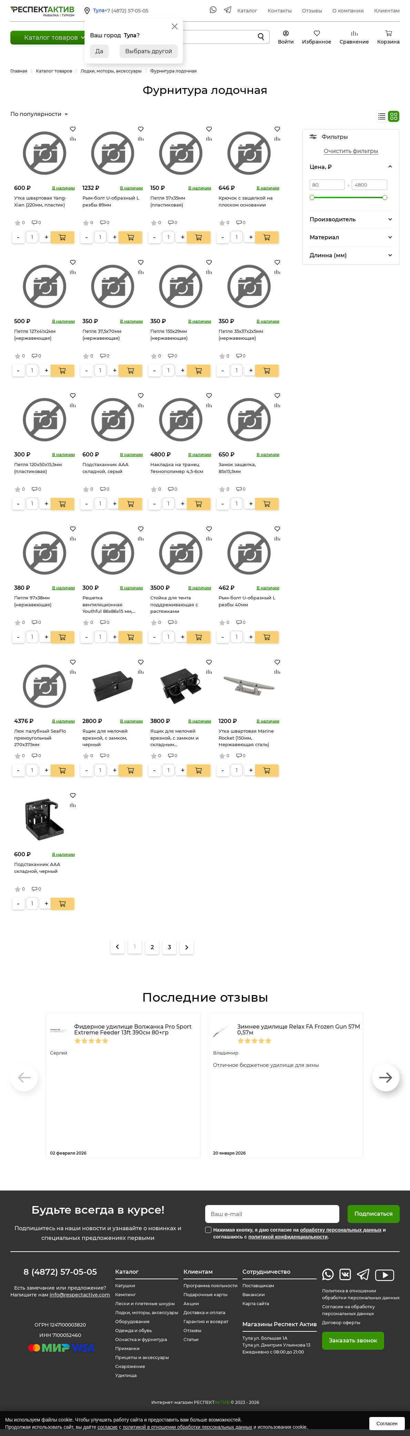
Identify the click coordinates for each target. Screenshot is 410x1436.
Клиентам (387, 11)
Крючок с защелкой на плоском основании (246, 201)
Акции (186, 1311)
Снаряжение (125, 1373)
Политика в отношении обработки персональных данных (347, 1298)
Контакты (280, 11)
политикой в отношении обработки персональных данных (187, 1427)
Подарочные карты (203, 1302)
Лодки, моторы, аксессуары (128, 1316)
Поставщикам (256, 1286)
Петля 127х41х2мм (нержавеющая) (35, 334)
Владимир (228, 1052)
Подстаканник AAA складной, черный (37, 867)
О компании (348, 11)
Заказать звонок (345, 1347)
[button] (386, 1077)
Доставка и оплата (201, 1320)
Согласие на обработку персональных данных (343, 1317)
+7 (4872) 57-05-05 (126, 11)
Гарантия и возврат (203, 1329)
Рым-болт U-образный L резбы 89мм (110, 201)
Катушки (120, 1286)
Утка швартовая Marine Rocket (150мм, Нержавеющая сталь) (246, 737)
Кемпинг (120, 1295)
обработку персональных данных (340, 1230)
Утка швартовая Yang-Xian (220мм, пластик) (40, 201)
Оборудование (128, 1329)
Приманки (122, 1355)
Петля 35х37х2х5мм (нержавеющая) (241, 334)
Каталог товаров (51, 37)
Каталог (247, 11)
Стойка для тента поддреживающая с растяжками (174, 604)
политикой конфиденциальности (288, 1237)
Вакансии (251, 1295)
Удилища (120, 1382)
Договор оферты (335, 1330)
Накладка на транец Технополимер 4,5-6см (176, 468)
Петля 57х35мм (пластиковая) (167, 201)
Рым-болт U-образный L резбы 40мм (247, 601)
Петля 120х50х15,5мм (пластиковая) (38, 468)
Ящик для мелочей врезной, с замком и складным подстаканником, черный (174, 738)
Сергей (60, 1052)
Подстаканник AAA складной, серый (105, 468)
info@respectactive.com (59, 1304)
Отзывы (312, 11)
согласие (108, 1427)
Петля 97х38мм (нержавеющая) (32, 601)
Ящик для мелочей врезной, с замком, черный (105, 737)
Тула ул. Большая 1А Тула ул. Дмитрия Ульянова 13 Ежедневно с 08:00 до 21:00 (274, 1348)
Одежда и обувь (129, 1337)
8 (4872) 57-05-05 (59, 1272)
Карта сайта (254, 1304)
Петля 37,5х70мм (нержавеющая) (101, 334)
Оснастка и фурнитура (138, 1346)
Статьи (187, 1346)
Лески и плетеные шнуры (142, 1304)
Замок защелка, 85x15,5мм (237, 468)
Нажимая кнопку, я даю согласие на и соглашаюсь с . (299, 1233)
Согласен (387, 1423)
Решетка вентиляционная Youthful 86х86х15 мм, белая (107, 605)
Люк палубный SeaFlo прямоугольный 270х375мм (40, 737)
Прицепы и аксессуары (139, 1364)
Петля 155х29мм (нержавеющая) (169, 334)
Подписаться (373, 1214)
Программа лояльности (193, 1289)
